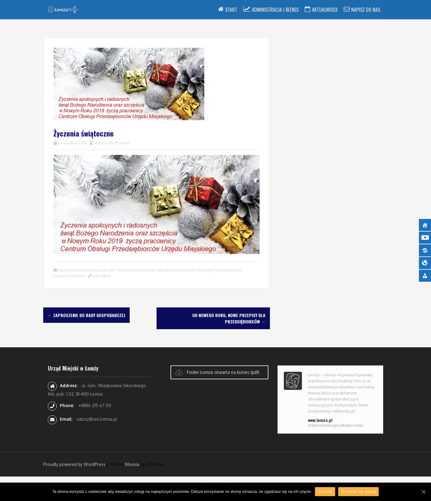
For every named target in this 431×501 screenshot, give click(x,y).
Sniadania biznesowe (136, 270)
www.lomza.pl (320, 420)
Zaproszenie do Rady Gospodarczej (86, 315)
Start (231, 9)
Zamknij (325, 491)
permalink (101, 275)
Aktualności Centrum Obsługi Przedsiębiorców (199, 270)
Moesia (132, 464)
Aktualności (325, 9)
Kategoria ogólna (69, 275)
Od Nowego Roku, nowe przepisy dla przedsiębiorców (228, 318)
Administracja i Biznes (275, 9)
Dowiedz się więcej (358, 491)
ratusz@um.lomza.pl (97, 419)
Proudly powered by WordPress (74, 464)
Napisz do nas (365, 9)
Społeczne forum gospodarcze (86, 270)
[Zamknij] (423, 492)
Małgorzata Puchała (111, 142)
